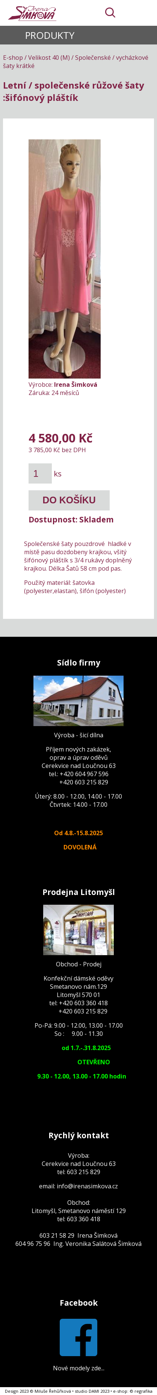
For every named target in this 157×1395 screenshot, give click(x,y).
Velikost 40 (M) (49, 57)
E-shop (13, 57)
